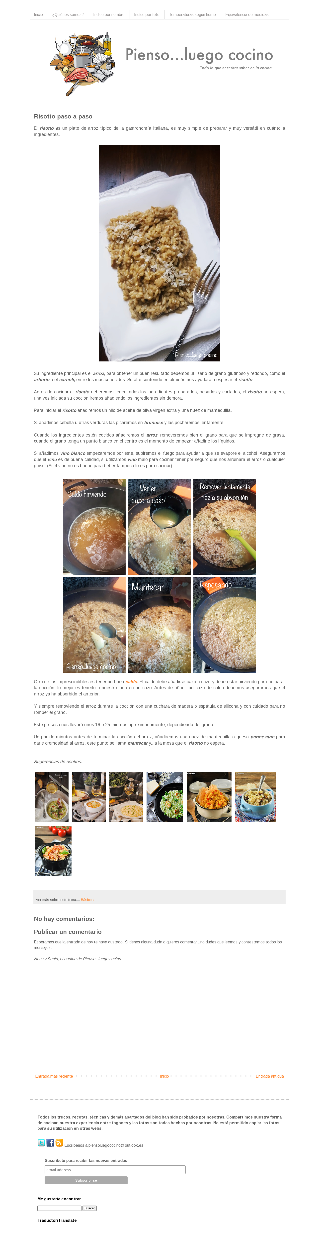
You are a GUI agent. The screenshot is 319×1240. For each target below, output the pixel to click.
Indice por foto (147, 14)
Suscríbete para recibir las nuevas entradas (86, 1160)
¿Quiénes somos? (68, 14)
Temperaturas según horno (192, 14)
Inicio (38, 14)
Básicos (87, 900)
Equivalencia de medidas (247, 14)
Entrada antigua (270, 1076)
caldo (131, 681)
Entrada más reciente (54, 1076)
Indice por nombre (109, 14)
